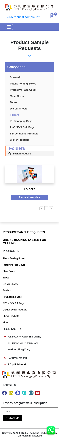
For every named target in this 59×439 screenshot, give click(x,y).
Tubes (13, 102)
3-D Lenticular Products (24, 133)
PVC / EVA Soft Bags (22, 127)
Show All (15, 77)
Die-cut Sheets (18, 108)
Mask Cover (17, 96)
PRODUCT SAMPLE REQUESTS (24, 232)
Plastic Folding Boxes (23, 83)
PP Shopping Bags (21, 121)
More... (6, 322)
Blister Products (19, 140)
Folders (14, 115)
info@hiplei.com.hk (18, 364)
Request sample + (29, 197)
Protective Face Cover (23, 90)
